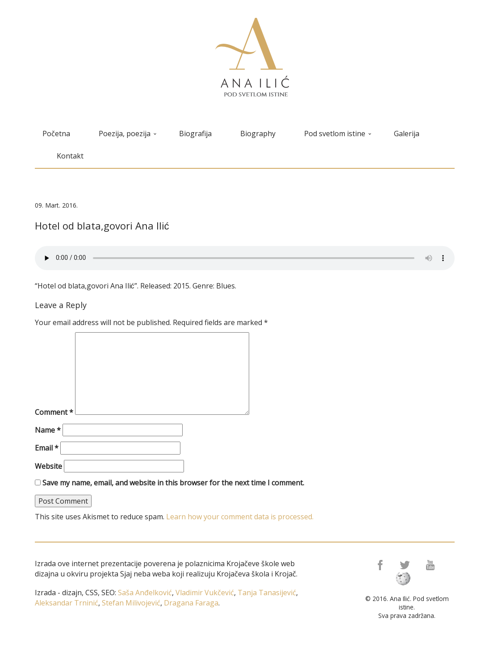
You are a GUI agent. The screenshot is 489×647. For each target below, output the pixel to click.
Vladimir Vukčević (204, 592)
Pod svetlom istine (337, 133)
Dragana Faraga (190, 603)
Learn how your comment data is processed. (239, 517)
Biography (258, 133)
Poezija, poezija (127, 133)
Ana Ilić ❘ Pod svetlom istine (252, 57)
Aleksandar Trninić (66, 603)
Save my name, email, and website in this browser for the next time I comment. (173, 483)
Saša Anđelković (145, 592)
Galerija (406, 133)
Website (48, 466)
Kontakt (70, 156)
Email (47, 448)
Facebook (379, 565)
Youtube (432, 565)
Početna (56, 133)
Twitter (406, 565)
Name (48, 430)
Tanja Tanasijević (267, 592)
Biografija (195, 133)
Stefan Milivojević (130, 603)
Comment (54, 412)
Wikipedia (406, 578)
